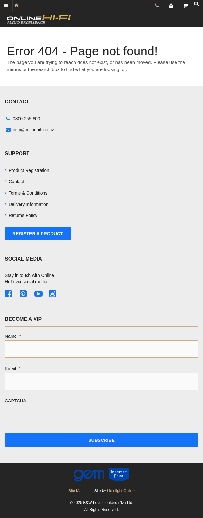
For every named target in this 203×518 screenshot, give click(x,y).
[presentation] (53, 417)
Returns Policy (23, 215)
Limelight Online (121, 491)
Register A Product (37, 233)
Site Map (75, 491)
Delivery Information (29, 204)
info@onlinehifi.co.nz (30, 129)
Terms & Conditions (28, 193)
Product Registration (29, 170)
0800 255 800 (23, 118)
